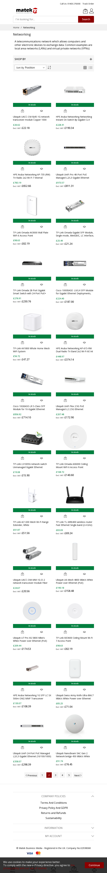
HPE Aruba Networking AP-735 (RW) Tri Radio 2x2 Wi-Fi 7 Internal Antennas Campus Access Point (31, 177)
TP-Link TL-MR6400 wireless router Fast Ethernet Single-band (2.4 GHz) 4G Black (74, 525)
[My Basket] (85, 11)
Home (16, 27)
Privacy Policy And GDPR (53, 808)
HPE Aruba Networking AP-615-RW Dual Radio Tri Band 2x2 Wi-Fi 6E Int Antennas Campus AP (74, 351)
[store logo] (26, 11)
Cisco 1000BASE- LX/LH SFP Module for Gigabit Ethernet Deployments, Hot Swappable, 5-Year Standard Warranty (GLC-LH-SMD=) (74, 295)
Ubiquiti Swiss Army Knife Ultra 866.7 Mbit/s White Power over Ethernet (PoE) (75, 698)
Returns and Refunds (53, 813)
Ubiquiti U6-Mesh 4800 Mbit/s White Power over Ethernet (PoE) (74, 581)
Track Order (88, 3)
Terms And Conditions (53, 802)
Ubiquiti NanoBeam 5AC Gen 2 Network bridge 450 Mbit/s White (73, 755)
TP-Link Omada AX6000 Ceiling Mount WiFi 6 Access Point (72, 465)
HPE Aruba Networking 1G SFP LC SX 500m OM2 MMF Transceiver (32, 697)
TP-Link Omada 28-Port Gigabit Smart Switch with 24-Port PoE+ (29, 292)
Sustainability (54, 818)
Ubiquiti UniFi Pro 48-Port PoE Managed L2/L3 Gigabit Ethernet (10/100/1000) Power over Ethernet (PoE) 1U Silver (74, 179)
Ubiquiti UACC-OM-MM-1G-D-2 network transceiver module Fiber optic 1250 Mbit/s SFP (30, 583)
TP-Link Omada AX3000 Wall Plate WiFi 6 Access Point (30, 234)
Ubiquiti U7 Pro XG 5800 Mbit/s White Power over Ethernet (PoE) (30, 639)
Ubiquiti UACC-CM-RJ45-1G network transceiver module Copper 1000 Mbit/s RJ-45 (31, 119)
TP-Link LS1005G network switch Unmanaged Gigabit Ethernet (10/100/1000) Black (30, 467)
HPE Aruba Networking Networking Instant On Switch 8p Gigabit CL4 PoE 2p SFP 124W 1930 (74, 119)
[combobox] (45, 19)
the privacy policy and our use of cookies (39, 866)
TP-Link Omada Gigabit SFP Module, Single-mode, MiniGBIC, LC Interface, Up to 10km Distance (75, 235)
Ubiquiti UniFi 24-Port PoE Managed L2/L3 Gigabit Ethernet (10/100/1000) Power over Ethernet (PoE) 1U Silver (32, 756)
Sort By (20, 67)
